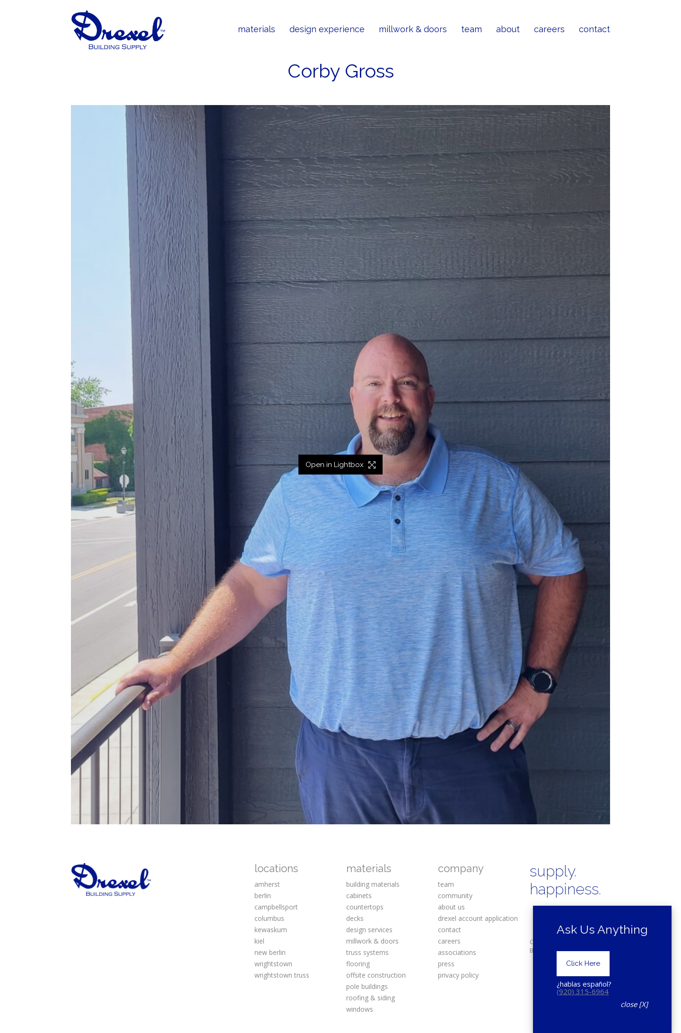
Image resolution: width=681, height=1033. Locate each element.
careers (449, 940)
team (446, 884)
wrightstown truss (281, 975)
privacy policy (458, 975)
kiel (259, 940)
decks (355, 918)
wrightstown (273, 963)
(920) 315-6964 (583, 991)
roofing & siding (370, 997)
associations (457, 952)
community (455, 895)
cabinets (359, 895)
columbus (269, 918)
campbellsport (276, 906)
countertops (365, 906)
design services (369, 929)
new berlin (270, 952)
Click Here (583, 963)
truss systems (367, 952)
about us (451, 906)
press (446, 963)
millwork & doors (372, 940)
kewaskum (270, 929)
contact (449, 929)
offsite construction (376, 975)
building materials (373, 884)
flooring (358, 963)
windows (359, 1009)
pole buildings (367, 986)
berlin (262, 895)
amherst (267, 884)
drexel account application (478, 918)
